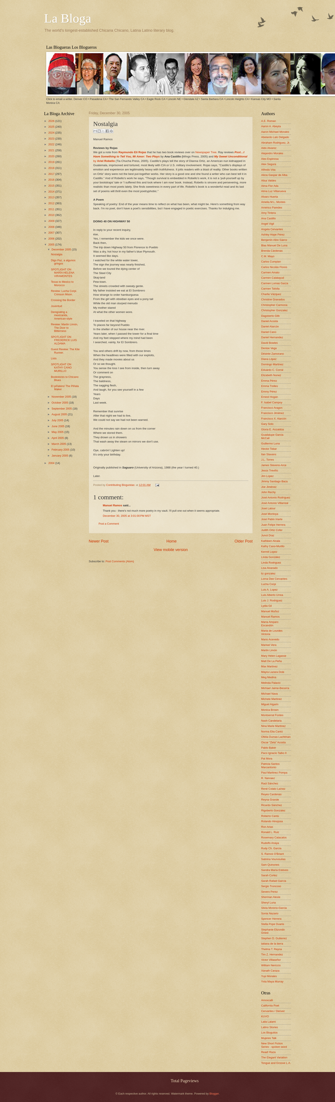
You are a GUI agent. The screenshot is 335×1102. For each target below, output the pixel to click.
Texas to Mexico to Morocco (62, 283)
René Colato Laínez (273, 788)
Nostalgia (56, 254)
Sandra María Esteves (274, 870)
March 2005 (59, 443)
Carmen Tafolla (270, 288)
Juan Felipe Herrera (273, 524)
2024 (51, 132)
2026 (51, 121)
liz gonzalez (268, 573)
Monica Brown (270, 709)
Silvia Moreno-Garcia (274, 907)
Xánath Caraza (270, 970)
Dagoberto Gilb (270, 315)
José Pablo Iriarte (271, 519)
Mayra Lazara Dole (272, 672)
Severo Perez (269, 891)
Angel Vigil (267, 223)
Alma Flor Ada (269, 185)
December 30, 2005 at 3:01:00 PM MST (127, 515)
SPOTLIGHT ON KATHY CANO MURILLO (61, 368)
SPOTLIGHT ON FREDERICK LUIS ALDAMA (64, 340)
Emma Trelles (269, 386)
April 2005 (58, 438)
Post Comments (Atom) (120, 561)
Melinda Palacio (271, 682)
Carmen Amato (270, 272)
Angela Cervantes (272, 229)
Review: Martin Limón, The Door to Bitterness (64, 328)
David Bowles (269, 342)
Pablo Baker (268, 747)
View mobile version (171, 550)
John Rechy (268, 492)
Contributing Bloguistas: (121, 485)
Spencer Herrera (271, 918)
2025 (51, 126)
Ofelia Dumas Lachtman (276, 736)
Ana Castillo (268, 218)
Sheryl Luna (268, 902)
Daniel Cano (268, 332)
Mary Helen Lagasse (273, 655)
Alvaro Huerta (269, 196)
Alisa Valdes (268, 180)
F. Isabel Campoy (271, 402)
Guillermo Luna (270, 443)
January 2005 (60, 455)
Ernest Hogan (269, 396)
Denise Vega (269, 348)
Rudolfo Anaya (270, 843)
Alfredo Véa (268, 169)
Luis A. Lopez (269, 589)
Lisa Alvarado (269, 568)
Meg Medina (268, 677)
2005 (51, 244)
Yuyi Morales (269, 976)
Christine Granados (273, 299)
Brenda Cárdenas (272, 250)
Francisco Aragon (271, 407)
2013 (51, 197)
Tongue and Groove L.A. (276, 1063)
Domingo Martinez (272, 364)
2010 (51, 215)
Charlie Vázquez (271, 294)
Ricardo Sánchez (271, 805)
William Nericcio (271, 965)
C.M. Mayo (267, 256)
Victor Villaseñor (271, 959)
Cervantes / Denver (273, 1011)
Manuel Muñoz (270, 611)
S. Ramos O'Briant (272, 853)
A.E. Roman (268, 121)
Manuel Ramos (112, 505)
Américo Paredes (271, 207)
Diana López (268, 359)
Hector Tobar (269, 448)
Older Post (244, 541)
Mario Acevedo (270, 639)
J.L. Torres (267, 459)
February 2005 (61, 449)
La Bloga (67, 18)
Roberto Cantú (270, 816)
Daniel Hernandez (272, 337)
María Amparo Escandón (269, 623)
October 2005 (60, 402)
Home (171, 541)
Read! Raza (268, 1052)
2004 (51, 463)
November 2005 (62, 396)
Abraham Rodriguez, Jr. (275, 142)
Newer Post (99, 541)
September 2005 (62, 408)
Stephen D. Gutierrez (274, 938)
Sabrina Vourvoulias (273, 859)
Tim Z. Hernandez (272, 954)
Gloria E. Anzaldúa (272, 429)
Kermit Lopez (269, 551)
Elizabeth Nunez (271, 375)
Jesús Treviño (269, 470)
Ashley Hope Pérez (273, 234)
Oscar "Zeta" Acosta (273, 742)
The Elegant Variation (274, 1057)
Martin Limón (269, 650)
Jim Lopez (267, 476)
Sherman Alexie (270, 897)
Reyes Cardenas (271, 794)
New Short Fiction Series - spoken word (274, 1045)
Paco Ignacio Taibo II (273, 753)
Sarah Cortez (269, 875)
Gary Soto (267, 423)
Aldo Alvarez (268, 148)
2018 (51, 168)
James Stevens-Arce (273, 465)
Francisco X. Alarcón (273, 418)
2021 (51, 150)
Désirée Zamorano (272, 353)
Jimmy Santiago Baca (274, 481)
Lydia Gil (266, 605)
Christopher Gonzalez (274, 310)
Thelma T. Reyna (271, 949)
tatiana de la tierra (272, 943)
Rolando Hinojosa (272, 821)
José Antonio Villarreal (274, 503)
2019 (51, 162)
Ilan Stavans (268, 454)
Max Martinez (269, 666)
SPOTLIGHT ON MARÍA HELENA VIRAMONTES (62, 273)
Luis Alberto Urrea (272, 595)
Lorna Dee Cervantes (274, 578)
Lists (53, 358)
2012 (51, 203)
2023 (51, 138)
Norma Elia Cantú (272, 731)
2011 (51, 209)
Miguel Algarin (269, 704)
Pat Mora (266, 758)
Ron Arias (267, 826)
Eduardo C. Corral (272, 369)
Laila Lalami (268, 1021)
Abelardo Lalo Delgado (275, 137)
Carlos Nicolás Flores (274, 267)
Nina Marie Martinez (273, 726)
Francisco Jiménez (272, 413)
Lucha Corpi (268, 584)
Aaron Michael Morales (275, 131)
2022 (51, 144)
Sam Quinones (270, 864)
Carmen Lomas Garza (274, 283)
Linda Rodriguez (271, 562)
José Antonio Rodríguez (275, 497)
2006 (51, 238)
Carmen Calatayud (272, 277)
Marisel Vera (268, 645)
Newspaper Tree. (206, 152)
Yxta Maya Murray (272, 981)
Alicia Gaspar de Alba (274, 175)
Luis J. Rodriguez (271, 600)
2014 (51, 191)
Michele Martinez (271, 699)
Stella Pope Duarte (272, 924)
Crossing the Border (63, 300)
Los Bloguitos (269, 1032)
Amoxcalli (267, 1000)
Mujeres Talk (268, 1038)
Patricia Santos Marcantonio (270, 765)
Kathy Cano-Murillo (272, 546)
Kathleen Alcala (270, 540)
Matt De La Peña (271, 661)
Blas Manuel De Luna (274, 245)
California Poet (270, 1005)
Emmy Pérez (269, 391)
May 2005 (58, 432)
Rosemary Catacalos (274, 837)
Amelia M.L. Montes (273, 202)
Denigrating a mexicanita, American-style (61, 315)
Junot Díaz (267, 535)
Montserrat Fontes (272, 715)
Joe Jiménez (268, 486)
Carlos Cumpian (271, 261)
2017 (51, 174)
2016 (51, 179)
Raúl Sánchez (269, 783)
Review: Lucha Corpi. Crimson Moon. (64, 292)
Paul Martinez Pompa (274, 772)
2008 (51, 226)
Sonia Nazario (269, 913)
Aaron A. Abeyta (271, 126)
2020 (51, 156)
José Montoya (269, 513)
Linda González (270, 557)
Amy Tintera (268, 212)
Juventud (56, 306)
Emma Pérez (269, 380)
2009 (51, 221)
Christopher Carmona (274, 305)
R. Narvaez (268, 778)
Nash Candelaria (271, 720)
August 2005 (60, 414)
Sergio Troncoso (271, 886)
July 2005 (58, 420)
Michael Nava (269, 693)
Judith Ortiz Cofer (271, 530)
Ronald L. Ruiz (270, 832)
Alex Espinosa (270, 158)
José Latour (268, 508)
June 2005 (58, 426)
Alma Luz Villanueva (273, 191)
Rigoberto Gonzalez (273, 810)
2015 (51, 185)
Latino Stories (269, 1027)
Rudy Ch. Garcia (271, 848)
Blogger (214, 1093)
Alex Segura (268, 164)
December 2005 (62, 249)
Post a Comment (109, 523)
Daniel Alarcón (270, 326)
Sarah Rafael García (273, 880)
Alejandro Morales (272, 153)
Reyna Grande (270, 799)
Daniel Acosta (269, 321)
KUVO (265, 1016)
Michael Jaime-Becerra (275, 688)
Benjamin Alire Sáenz (274, 239)
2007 (51, 232)
